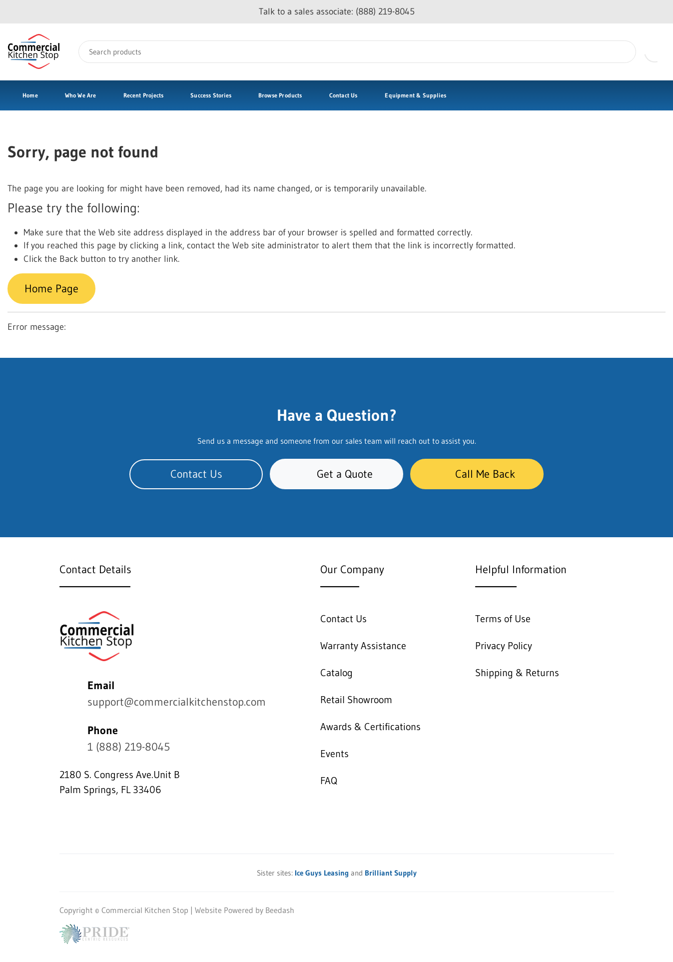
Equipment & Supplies (415, 95)
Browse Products (280, 95)
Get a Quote (336, 474)
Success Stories (210, 95)
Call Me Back (477, 474)
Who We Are (80, 95)
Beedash (279, 910)
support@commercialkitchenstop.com (176, 702)
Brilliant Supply (391, 873)
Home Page (51, 288)
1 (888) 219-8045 (128, 747)
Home (30, 95)
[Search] (357, 51)
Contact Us (343, 95)
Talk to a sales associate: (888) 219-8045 (337, 11)
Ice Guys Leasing (322, 873)
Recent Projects (143, 95)
